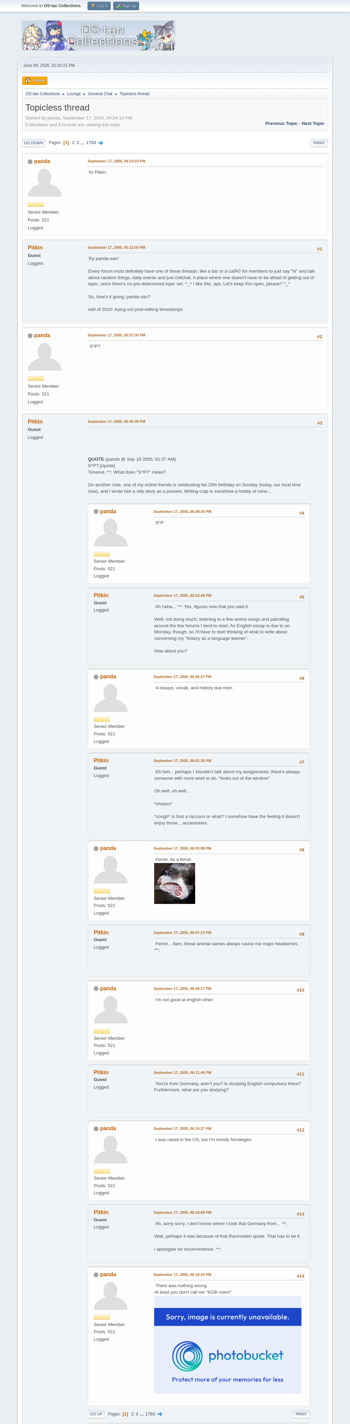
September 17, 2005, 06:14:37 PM (182, 1128)
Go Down (33, 143)
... (83, 142)
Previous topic (281, 123)
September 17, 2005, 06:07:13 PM (182, 933)
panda (42, 161)
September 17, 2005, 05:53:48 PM (182, 595)
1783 (91, 142)
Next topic (313, 123)
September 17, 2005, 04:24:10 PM (116, 161)
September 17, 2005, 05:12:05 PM (116, 247)
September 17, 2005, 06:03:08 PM (182, 848)
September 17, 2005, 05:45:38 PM (116, 421)
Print (319, 143)
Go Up (96, 1414)
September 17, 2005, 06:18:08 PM (182, 1212)
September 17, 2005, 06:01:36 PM (182, 761)
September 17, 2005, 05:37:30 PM (116, 335)
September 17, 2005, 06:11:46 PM (182, 1072)
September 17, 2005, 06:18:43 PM (182, 1274)
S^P (160, 522)
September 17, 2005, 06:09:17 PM (182, 989)
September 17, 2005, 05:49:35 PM (182, 511)
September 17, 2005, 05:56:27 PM (182, 677)
